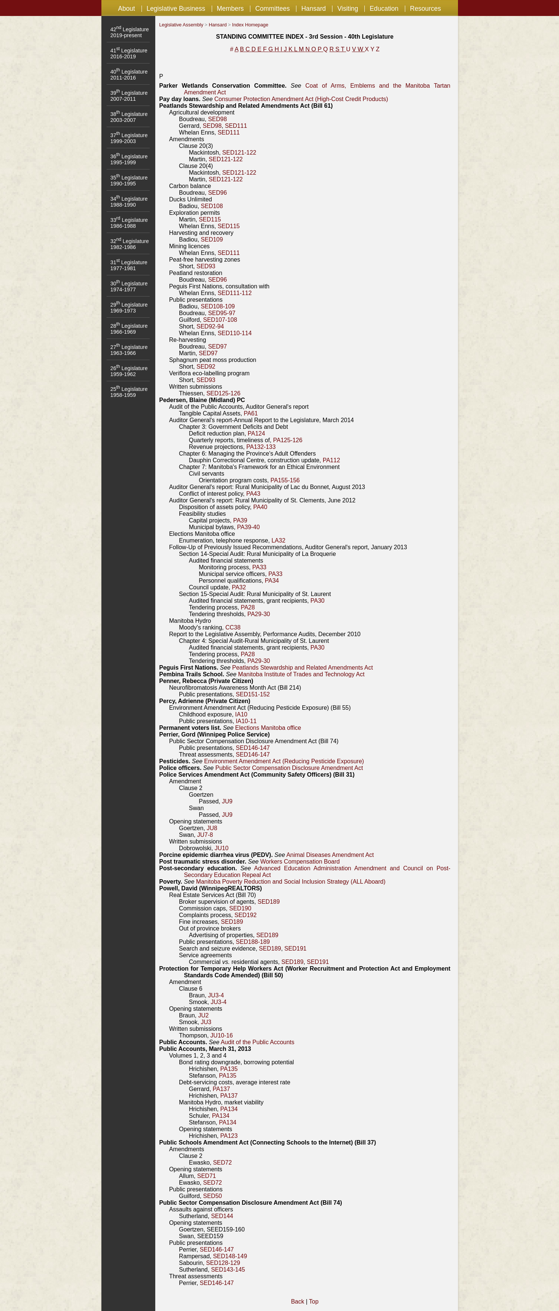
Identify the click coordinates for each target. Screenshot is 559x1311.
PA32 (239, 587)
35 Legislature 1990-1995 (128, 181)
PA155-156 (285, 480)
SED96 (217, 193)
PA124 (256, 433)
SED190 (240, 908)
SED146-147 (253, 748)
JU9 (227, 801)
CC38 (233, 627)
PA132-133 (261, 447)
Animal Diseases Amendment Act (330, 855)
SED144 (222, 1216)
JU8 (212, 828)
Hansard (313, 8)
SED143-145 (228, 1269)
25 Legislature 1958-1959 (128, 392)
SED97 (217, 346)
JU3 (206, 1022)
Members (230, 8)
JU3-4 (216, 995)
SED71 (206, 1176)
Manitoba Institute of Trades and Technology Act (301, 674)
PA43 (253, 494)
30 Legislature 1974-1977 (128, 286)
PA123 (229, 1136)
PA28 (248, 607)
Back (297, 1301)
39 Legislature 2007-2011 (128, 96)
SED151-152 (253, 694)
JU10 (221, 848)
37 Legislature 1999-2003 (128, 138)
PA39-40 (248, 527)
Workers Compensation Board (300, 861)
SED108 (212, 206)
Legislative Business (175, 8)
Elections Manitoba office (268, 728)
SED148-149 (230, 1256)
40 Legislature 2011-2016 (128, 75)
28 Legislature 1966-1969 (128, 329)
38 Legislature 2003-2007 (128, 117)
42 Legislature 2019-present (129, 32)
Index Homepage (250, 24)
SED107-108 (220, 320)
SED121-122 (239, 152)
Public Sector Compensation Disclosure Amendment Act (289, 768)
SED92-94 (210, 326)
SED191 (296, 948)
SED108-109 (218, 306)
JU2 (203, 1015)
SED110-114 (235, 333)
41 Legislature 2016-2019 (128, 53)
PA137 (221, 1089)
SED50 (212, 1196)
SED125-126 (224, 393)
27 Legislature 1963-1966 (128, 350)
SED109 (212, 239)
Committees (272, 8)
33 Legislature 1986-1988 (129, 223)
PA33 (259, 567)
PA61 (251, 413)
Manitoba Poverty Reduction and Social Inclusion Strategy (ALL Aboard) (291, 881)
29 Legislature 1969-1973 (128, 308)
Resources (425, 8)
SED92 (205, 366)
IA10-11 (246, 721)
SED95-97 (221, 313)
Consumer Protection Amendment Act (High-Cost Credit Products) (301, 99)
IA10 (241, 714)
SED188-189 (253, 942)
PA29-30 (258, 614)
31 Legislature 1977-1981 (128, 265)
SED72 (222, 1162)
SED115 (210, 219)
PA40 (260, 507)
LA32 (278, 540)
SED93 (205, 266)
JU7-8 (205, 835)
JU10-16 (221, 1035)
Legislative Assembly (181, 24)
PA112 (331, 460)
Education (384, 8)
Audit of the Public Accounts (257, 1042)
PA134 (229, 1109)
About (126, 8)
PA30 (318, 601)
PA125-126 (287, 440)
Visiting (347, 8)
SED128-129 (223, 1263)
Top (314, 1301)
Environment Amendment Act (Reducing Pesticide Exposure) (284, 761)
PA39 (240, 520)
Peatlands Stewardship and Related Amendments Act (302, 667)
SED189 (269, 902)
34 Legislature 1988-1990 (128, 202)
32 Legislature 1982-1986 (129, 244)
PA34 (272, 580)
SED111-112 (235, 293)
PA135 (229, 1069)
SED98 (217, 119)
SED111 (236, 126)
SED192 (245, 915)
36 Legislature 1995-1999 (128, 159)
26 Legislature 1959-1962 (128, 371)
